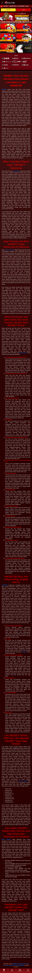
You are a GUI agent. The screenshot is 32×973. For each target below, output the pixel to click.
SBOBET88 (5, 585)
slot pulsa (24, 651)
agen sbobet (16, 171)
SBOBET (4, 89)
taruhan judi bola (9, 250)
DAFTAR (8, 9)
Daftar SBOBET (6, 839)
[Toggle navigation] (2, 3)
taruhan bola (23, 352)
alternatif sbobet (22, 781)
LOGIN (23, 9)
